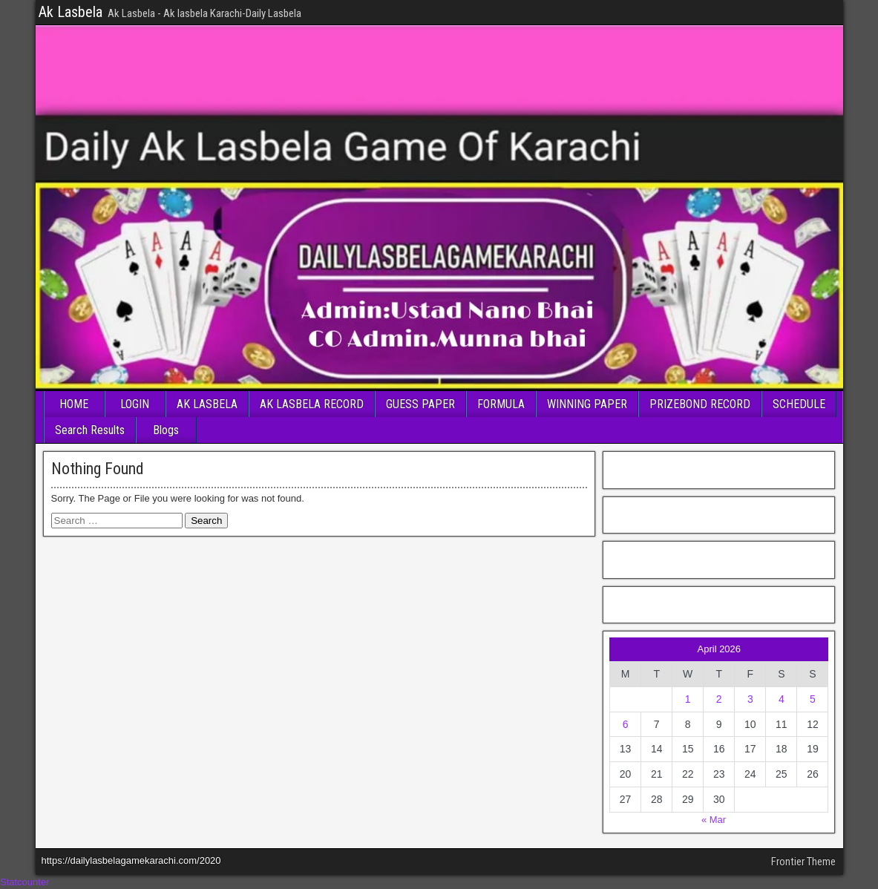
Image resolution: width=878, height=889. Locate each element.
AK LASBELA (207, 404)
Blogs (166, 430)
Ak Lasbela (70, 12)
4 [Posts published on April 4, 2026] (781, 699)
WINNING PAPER (587, 404)
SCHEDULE (799, 404)
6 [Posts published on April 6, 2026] (626, 724)
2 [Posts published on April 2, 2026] (719, 699)
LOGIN (134, 404)
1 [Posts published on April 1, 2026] (688, 699)
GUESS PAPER (420, 404)
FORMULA (501, 404)
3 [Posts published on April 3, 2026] (750, 699)
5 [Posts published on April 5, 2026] (813, 699)
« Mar (713, 819)
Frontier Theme (803, 861)
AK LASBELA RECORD (312, 404)
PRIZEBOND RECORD (699, 404)
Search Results (90, 430)
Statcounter (25, 882)
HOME (73, 404)
